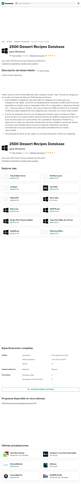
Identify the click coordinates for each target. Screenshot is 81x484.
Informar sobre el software (40, 389)
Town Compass (44, 71)
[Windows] (9, 42)
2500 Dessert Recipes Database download (17, 403)
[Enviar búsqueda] (16, 3)
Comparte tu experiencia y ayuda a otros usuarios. (20, 64)
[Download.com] (7, 3)
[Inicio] (3, 42)
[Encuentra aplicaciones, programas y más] (45, 3)
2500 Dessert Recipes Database (36, 48)
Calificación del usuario (43, 55)
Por (15, 56)
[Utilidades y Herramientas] (21, 42)
